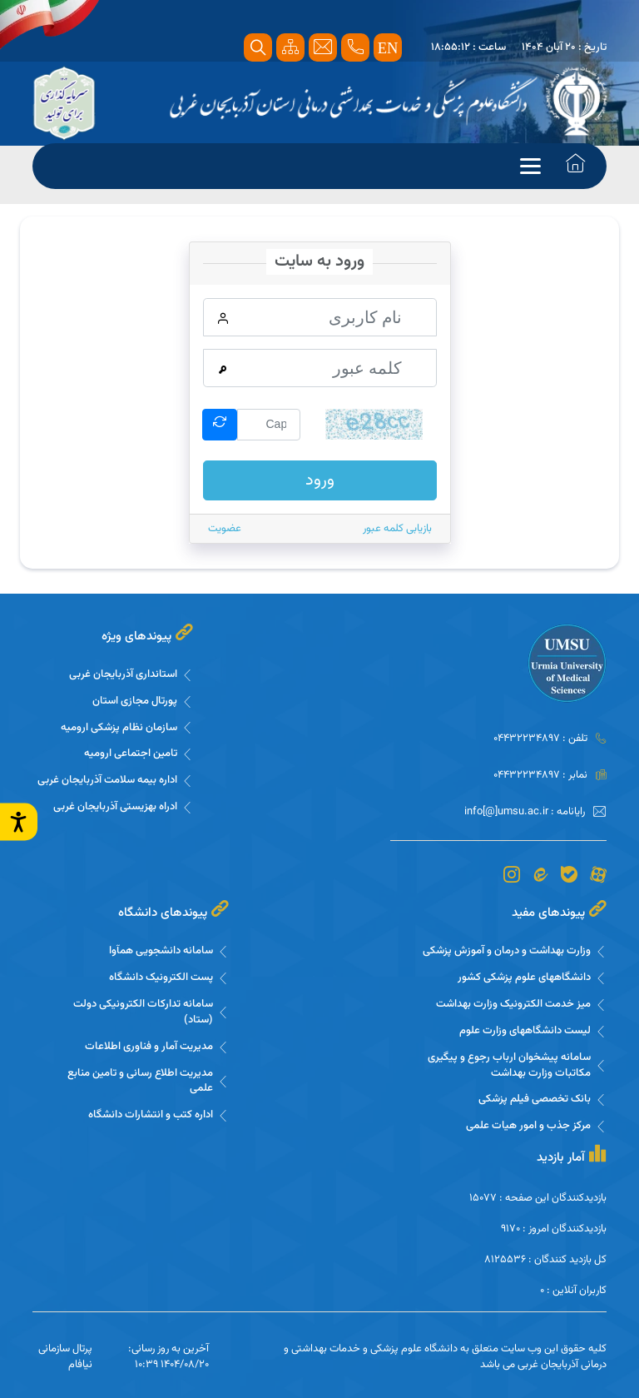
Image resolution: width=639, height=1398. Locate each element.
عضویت (224, 528)
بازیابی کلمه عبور (397, 528)
